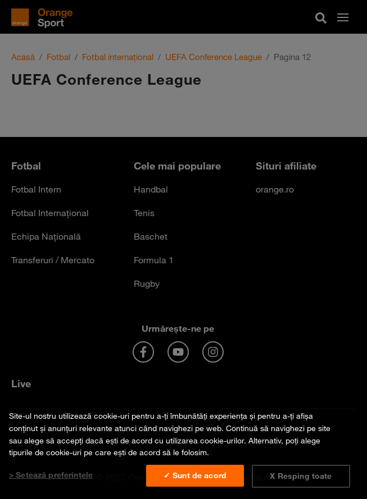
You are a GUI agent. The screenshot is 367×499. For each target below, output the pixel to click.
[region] (183, 449)
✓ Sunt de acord (195, 475)
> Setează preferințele (51, 475)
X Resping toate (301, 476)
